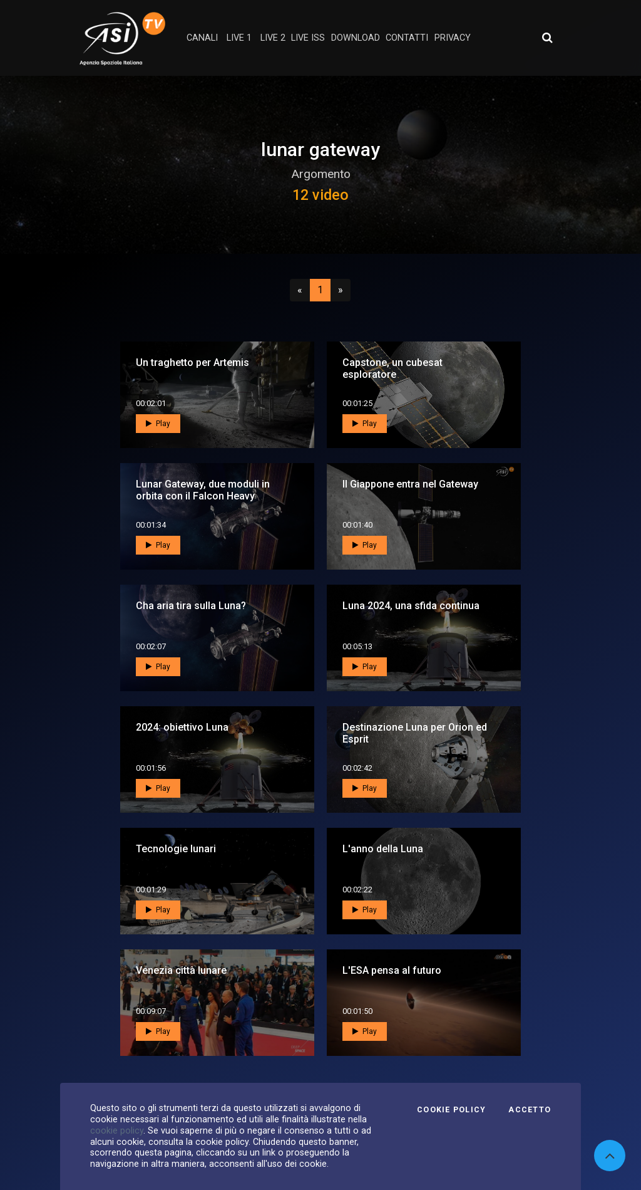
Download (355, 38)
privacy (452, 38)
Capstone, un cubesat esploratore (392, 368)
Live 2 (272, 38)
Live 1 (239, 38)
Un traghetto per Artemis (192, 362)
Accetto (529, 1110)
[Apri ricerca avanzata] (547, 37)
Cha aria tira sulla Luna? (191, 606)
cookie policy (116, 1130)
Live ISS (308, 38)
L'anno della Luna (382, 849)
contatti (407, 38)
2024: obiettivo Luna (182, 727)
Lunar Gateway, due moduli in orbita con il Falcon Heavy (203, 490)
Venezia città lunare (181, 970)
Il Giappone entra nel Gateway (410, 484)
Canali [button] (202, 38)
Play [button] (158, 423)
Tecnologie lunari (176, 849)
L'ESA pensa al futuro (391, 970)
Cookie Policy (451, 1110)
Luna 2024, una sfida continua (410, 606)
